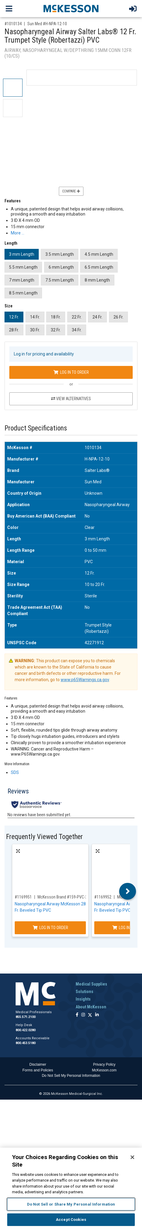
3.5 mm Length (59, 254)
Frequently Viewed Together (44, 837)
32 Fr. (56, 330)
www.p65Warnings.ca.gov (85, 679)
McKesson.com (104, 1070)
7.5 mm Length (59, 280)
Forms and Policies (38, 1070)
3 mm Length (21, 254)
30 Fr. (35, 330)
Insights (83, 999)
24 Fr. (97, 317)
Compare (71, 191)
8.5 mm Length (23, 293)
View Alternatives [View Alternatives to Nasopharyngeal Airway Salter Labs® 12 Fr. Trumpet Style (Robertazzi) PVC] (71, 398)
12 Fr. (14, 317)
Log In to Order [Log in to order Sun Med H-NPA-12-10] (71, 372)
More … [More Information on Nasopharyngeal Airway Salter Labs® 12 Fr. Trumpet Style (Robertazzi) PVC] (17, 233)
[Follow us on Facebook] (77, 1015)
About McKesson (91, 1006)
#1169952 (102, 897)
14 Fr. (35, 317)
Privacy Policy (104, 1064)
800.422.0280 (25, 1030)
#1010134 (13, 23)
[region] (71, 1188)
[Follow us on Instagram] (83, 1015)
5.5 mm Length (23, 267)
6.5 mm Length (99, 267)
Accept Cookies (71, 1219)
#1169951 (23, 897)
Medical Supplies (91, 984)
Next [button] (127, 891)
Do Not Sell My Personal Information (71, 1075)
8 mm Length (97, 280)
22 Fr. (77, 317)
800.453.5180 (25, 1043)
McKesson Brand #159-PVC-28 (63, 897)
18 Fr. (56, 317)
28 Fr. (14, 330)
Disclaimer (37, 1064)
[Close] (132, 1157)
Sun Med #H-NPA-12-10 (47, 23)
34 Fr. (77, 330)
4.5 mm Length (99, 254)
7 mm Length (21, 280)
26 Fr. (118, 317)
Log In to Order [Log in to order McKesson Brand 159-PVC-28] (50, 927)
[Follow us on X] (90, 1015)
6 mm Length (61, 267)
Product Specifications (36, 428)
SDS (15, 772)
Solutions (84, 991)
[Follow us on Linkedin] (97, 1015)
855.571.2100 (25, 1017)
